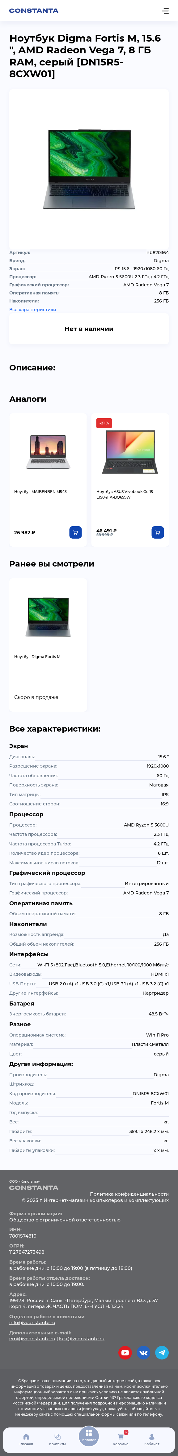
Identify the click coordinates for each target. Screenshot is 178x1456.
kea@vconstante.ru (81, 1339)
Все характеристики (32, 309)
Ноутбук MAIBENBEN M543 (40, 491)
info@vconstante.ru (32, 1322)
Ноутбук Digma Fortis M (37, 656)
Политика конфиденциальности (129, 1194)
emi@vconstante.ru (32, 1339)
